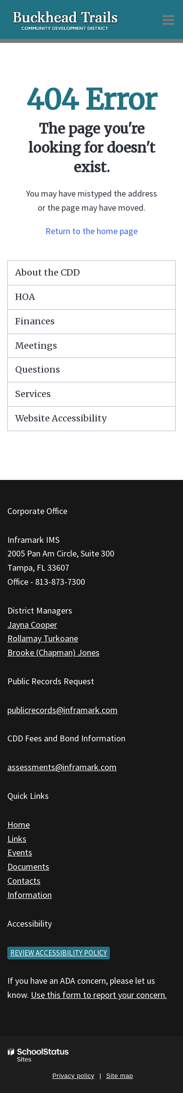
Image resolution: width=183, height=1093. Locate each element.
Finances (35, 321)
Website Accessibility (60, 418)
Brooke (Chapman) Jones (53, 652)
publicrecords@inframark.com (62, 709)
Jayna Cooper (32, 624)
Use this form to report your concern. (99, 994)
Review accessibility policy (58, 952)
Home (18, 824)
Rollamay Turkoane (42, 638)
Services (33, 393)
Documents (28, 866)
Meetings (36, 345)
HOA (25, 296)
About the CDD (47, 272)
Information (29, 894)
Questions (37, 369)
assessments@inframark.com (62, 767)
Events (19, 852)
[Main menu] (168, 19)
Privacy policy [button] (73, 1075)
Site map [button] (119, 1075)
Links (16, 838)
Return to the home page (91, 231)
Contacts (24, 880)
